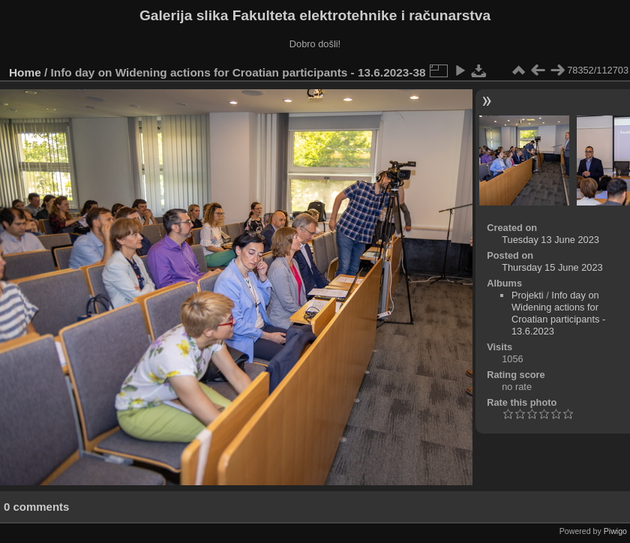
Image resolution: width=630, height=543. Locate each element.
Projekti (528, 295)
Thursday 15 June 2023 (552, 267)
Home (25, 72)
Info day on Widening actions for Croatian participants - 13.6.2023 (558, 313)
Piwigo (615, 531)
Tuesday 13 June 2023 (550, 239)
